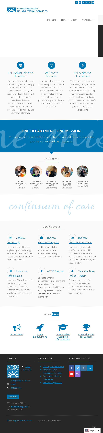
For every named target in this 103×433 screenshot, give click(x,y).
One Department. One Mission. (51, 131)
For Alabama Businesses (82, 74)
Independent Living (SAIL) (82, 182)
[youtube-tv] (77, 374)
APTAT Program (51, 271)
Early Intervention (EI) (20, 183)
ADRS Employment (40, 335)
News (65, 20)
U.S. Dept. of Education (53, 366)
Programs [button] (52, 20)
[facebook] (76, 2)
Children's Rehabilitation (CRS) (36, 183)
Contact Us (88, 20)
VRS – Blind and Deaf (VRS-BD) (67, 183)
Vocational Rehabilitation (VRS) (52, 183)
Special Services (51, 227)
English (90, 430)
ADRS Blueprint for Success (86, 335)
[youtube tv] (93, 2)
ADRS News (16, 334)
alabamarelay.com (19, 406)
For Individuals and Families (20, 74)
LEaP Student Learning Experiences (63, 337)
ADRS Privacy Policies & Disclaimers (19, 420)
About (75, 20)
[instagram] (83, 2)
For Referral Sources (51, 74)
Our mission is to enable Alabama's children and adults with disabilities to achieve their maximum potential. (51, 139)
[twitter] (80, 2)
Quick (51, 314)
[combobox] (92, 430)
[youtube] (89, 2)
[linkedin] (86, 2)
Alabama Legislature (52, 382)
